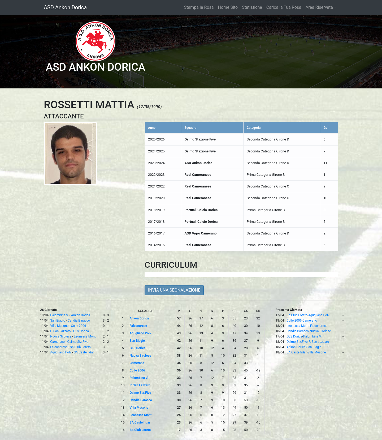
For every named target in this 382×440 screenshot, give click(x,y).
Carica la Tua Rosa (283, 7)
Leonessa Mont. (85, 336)
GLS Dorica (81, 331)
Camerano (57, 342)
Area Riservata (319, 7)
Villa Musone (59, 326)
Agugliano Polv (60, 352)
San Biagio (57, 320)
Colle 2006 (78, 326)
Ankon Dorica (80, 315)
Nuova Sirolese (60, 336)
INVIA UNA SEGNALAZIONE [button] (174, 290)
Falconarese (58, 347)
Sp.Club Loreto (80, 347)
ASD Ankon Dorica (65, 7)
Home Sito (228, 7)
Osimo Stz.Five (77, 342)
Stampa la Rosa (199, 7)
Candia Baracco (79, 320)
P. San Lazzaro (60, 331)
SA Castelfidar (84, 352)
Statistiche (252, 7)
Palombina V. (59, 315)
